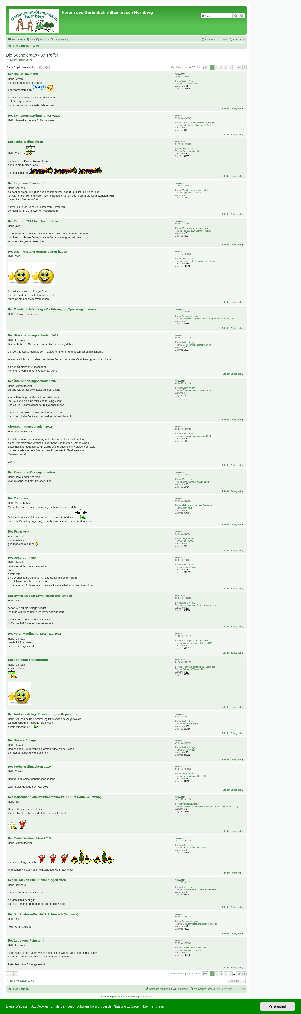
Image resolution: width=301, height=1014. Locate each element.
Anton (182, 74)
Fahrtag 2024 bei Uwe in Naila (197, 231)
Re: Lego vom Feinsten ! (26, 183)
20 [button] (239, 67)
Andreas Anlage (190, 724)
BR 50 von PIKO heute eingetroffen (199, 889)
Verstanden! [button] (277, 1006)
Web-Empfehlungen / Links (195, 190)
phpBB (115, 996)
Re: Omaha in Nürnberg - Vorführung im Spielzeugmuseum (52, 309)
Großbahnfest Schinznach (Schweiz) (200, 924)
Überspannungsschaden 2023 (197, 345)
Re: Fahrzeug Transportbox (28, 659)
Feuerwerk (188, 541)
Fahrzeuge (187, 479)
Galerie (224, 39)
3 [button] (221, 67)
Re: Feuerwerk (18, 531)
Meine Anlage (188, 81)
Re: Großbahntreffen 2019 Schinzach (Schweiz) (43, 914)
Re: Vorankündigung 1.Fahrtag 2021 (34, 633)
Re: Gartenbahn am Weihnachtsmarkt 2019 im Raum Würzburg (54, 797)
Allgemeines (188, 149)
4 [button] (226, 67)
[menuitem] (31, 39)
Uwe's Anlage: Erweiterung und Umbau (201, 605)
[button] (205, 67)
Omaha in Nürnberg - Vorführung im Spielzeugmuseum (208, 319)
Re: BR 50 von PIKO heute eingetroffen (37, 880)
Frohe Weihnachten (192, 151)
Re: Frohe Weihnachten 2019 (29, 766)
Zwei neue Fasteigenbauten (196, 482)
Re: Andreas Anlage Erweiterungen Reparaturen (43, 714)
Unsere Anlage (190, 567)
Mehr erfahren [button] (153, 1006)
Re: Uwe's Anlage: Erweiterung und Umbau (40, 595)
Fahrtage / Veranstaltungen (195, 228)
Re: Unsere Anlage (22, 557)
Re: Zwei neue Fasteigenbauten (31, 472)
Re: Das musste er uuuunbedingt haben (37, 251)
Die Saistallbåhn (190, 83)
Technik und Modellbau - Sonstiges (198, 122)
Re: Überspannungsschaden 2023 (33, 335)
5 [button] (230, 67)
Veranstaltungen (190, 316)
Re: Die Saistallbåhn (23, 74)
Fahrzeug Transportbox (193, 669)
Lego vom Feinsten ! (192, 193)
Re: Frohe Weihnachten (25, 141)
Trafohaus (187, 508)
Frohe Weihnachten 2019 (194, 776)
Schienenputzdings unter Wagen (198, 125)
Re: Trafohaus (18, 498)
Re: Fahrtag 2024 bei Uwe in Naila (33, 221)
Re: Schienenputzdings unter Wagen (35, 115)
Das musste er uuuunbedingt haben (199, 261)
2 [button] (216, 67)
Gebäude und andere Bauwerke (197, 505)
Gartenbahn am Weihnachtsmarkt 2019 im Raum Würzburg (210, 806)
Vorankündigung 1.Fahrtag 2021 (198, 643)
